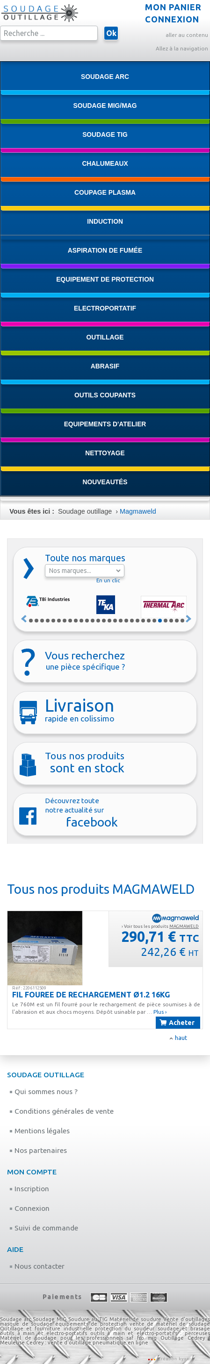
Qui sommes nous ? (43, 1091)
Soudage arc (15, 1319)
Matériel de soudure (135, 1319)
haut (181, 1037)
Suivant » (188, 618)
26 (171, 620)
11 (87, 620)
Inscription (29, 1189)
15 (109, 620)
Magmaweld (138, 511)
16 (115, 620)
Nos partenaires (38, 1150)
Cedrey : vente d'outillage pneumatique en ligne (87, 1342)
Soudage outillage (85, 511)
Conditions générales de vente (61, 1111)
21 (143, 620)
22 (149, 620)
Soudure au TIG (88, 1319)
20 (137, 620)
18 (126, 620)
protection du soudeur (124, 1328)
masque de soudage (26, 1324)
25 (165, 620)
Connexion (29, 1208)
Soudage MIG (49, 1319)
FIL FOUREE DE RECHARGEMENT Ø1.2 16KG (91, 994)
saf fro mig (141, 1338)
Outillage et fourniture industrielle (46, 1328)
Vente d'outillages (186, 1319)
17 (121, 620)
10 (81, 620)
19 (132, 620)
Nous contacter (37, 1266)
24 (160, 620)
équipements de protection (92, 1324)
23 (154, 620)
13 (98, 620)
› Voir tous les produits (160, 926)
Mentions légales (39, 1131)
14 (104, 620)
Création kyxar (173, 1359)
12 (92, 620)
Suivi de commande (43, 1228)
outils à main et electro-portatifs (43, 1333)
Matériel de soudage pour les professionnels (61, 1338)
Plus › (160, 1012)
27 (177, 620)
